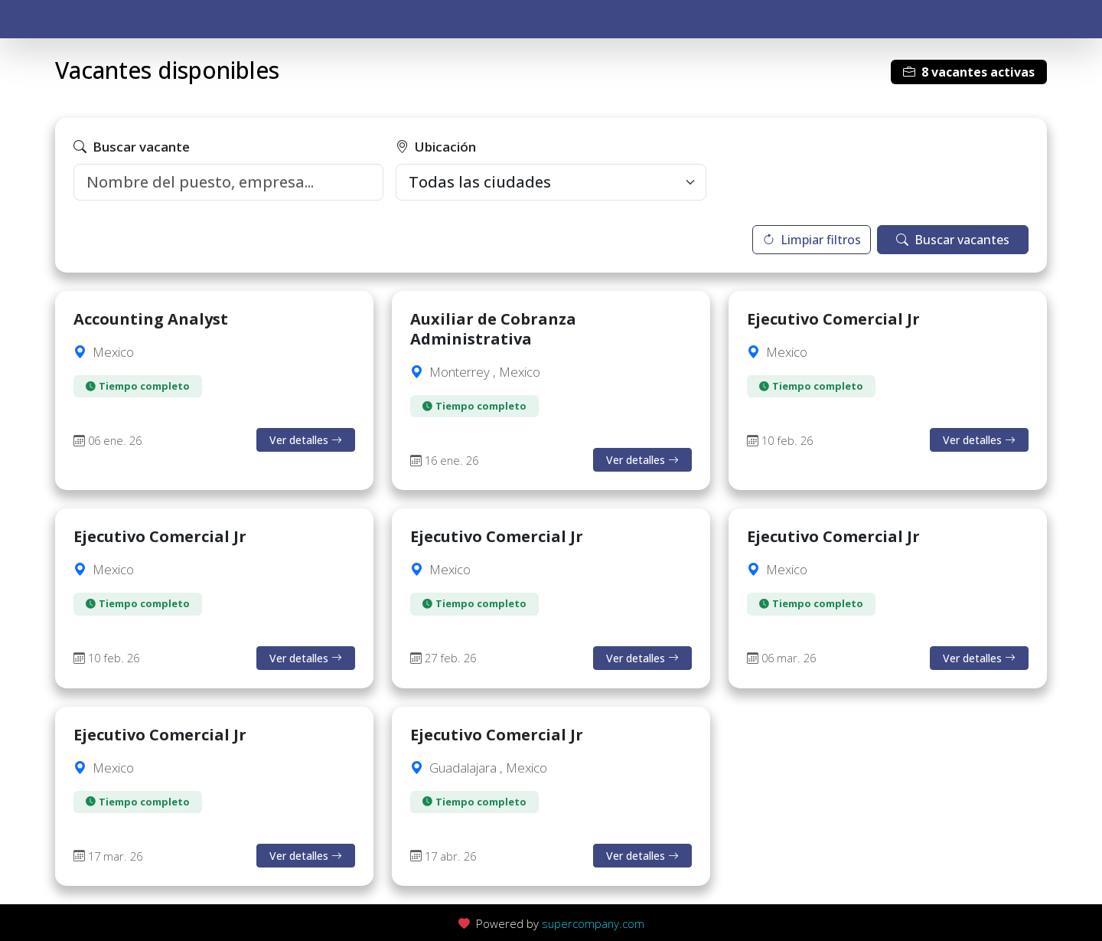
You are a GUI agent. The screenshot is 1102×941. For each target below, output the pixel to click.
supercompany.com (593, 923)
